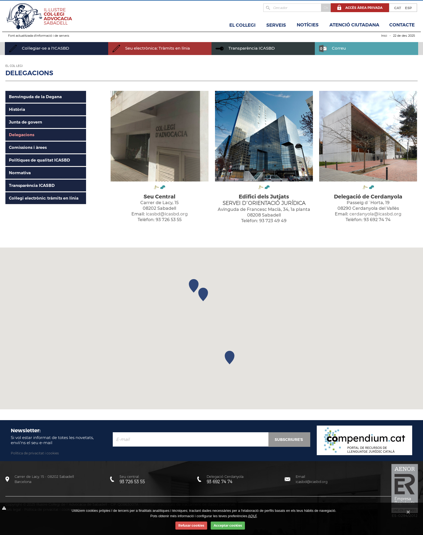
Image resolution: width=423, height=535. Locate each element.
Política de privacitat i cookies (35, 453)
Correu (332, 48)
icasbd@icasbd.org (167, 214)
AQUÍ (252, 516)
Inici (384, 35)
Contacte (402, 25)
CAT (397, 8)
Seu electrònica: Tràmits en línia (151, 48)
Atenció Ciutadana (354, 25)
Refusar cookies (191, 525)
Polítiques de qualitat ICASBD (39, 160)
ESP (408, 8)
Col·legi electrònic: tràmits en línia (44, 198)
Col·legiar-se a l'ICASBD (39, 48)
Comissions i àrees (28, 147)
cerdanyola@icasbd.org (375, 214)
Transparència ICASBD (245, 48)
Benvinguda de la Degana (35, 96)
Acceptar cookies (228, 525)
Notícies (308, 25)
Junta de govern (25, 122)
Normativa (20, 172)
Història (17, 109)
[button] (229, 357)
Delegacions (21, 134)
